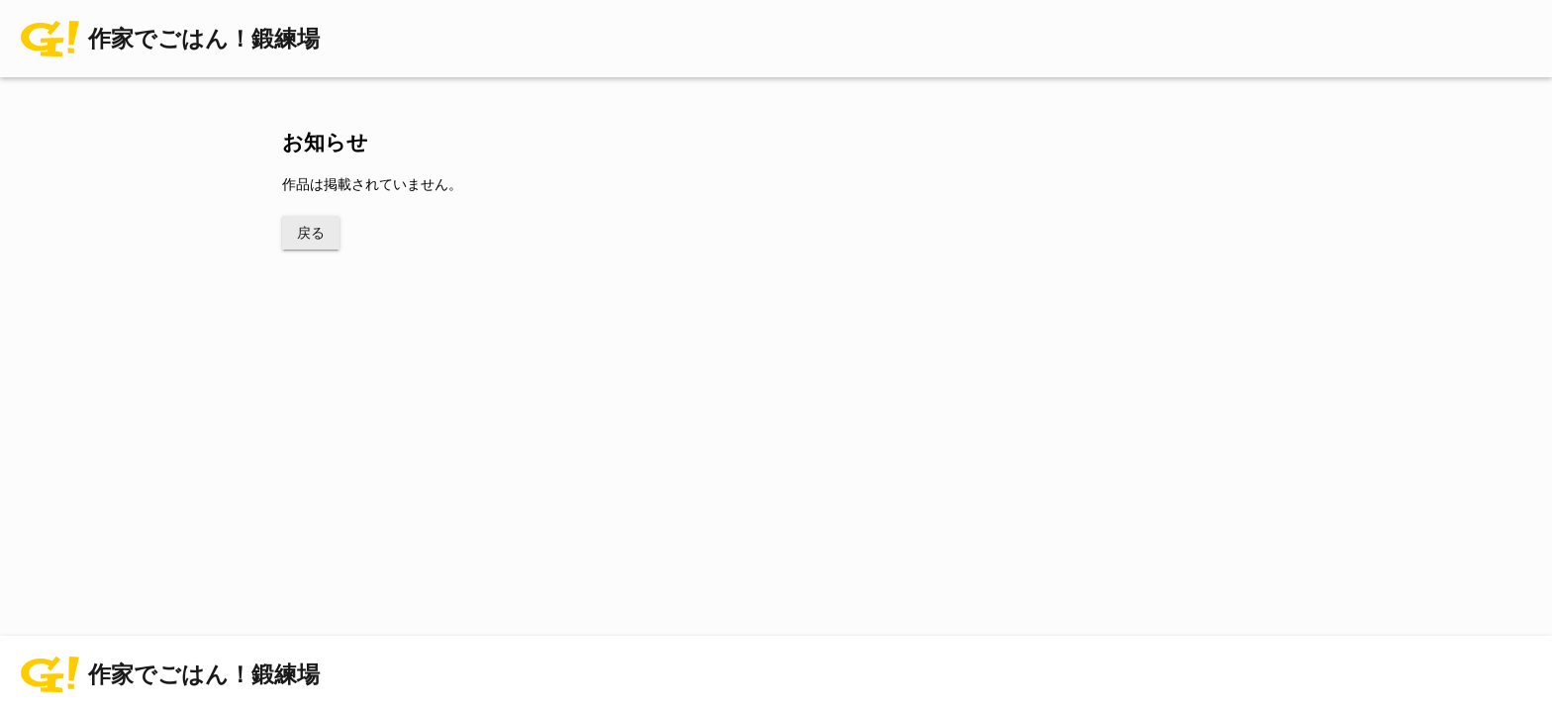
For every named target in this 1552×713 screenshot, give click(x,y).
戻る (311, 233)
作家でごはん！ (204, 39)
